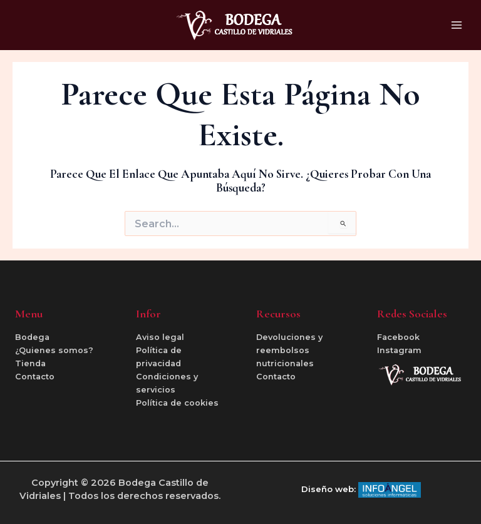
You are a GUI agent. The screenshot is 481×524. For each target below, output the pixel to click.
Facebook (398, 337)
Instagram (399, 350)
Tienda (30, 363)
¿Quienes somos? (54, 350)
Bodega (32, 337)
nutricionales (285, 363)
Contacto (34, 376)
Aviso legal (160, 337)
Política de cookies (177, 403)
